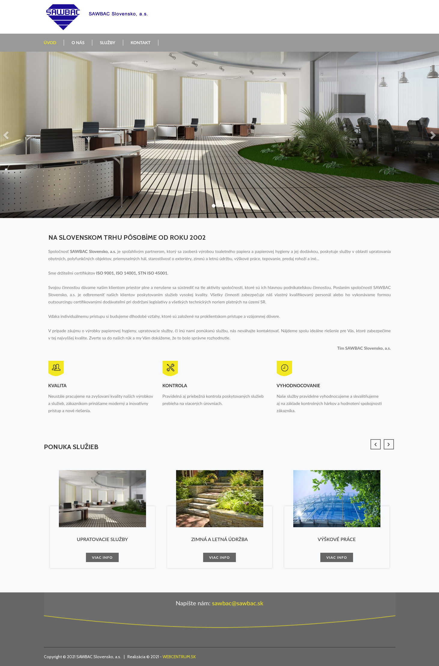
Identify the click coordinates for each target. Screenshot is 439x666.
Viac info (102, 557)
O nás (78, 42)
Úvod (50, 42)
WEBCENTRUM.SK (179, 656)
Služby (107, 42)
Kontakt (141, 42)
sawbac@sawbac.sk (237, 603)
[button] (6, 135)
